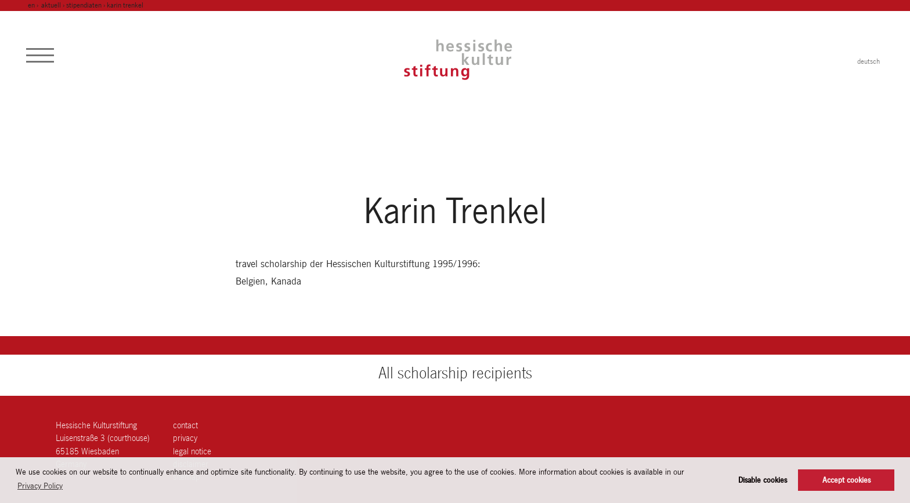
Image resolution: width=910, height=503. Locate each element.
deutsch (868, 61)
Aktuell (51, 5)
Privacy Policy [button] (40, 485)
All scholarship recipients (455, 373)
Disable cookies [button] (762, 480)
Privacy (185, 438)
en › (34, 5)
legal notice (192, 451)
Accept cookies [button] (846, 480)
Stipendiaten (84, 5)
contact (185, 425)
